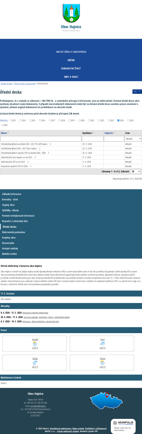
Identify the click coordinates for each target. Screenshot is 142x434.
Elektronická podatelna (13, 232)
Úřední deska (9, 226)
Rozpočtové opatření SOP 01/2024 (16, 166)
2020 (82, 120)
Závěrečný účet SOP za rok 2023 (15, 161)
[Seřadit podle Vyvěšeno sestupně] (93, 133)
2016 (43, 120)
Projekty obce (9, 237)
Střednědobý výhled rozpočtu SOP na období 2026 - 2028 (25, 152)
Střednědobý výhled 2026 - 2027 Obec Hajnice (21, 148)
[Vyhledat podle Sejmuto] (114, 138)
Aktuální (128, 144)
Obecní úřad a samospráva (71, 51)
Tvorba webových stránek (68, 431)
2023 (112, 120)
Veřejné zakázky (10, 248)
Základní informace (11, 194)
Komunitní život (71, 68)
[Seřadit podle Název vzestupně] (8, 132)
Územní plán (8, 243)
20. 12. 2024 (87, 144)
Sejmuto (109, 133)
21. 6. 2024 (87, 157)
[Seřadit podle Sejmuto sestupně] (114, 133)
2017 (53, 120)
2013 (14, 120)
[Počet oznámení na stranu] (135, 171)
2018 (63, 120)
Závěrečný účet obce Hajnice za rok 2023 (19, 157)
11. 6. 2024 (87, 161)
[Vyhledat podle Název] (41, 138)
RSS (137, 91)
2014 (24, 120)
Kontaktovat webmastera (60, 428)
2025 (132, 120)
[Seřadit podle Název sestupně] (8, 133)
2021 (92, 120)
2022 (102, 120)
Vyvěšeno (87, 133)
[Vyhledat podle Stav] (133, 138)
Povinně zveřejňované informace (18, 215)
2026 (5, 125)
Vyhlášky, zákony (10, 210)
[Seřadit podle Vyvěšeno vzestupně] (93, 132)
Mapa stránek (78, 428)
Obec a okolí (71, 76)
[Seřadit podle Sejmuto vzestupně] (114, 132)
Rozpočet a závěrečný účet (15, 221)
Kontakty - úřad (10, 199)
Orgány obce (8, 204)
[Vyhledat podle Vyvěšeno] (92, 138)
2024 (122, 120)
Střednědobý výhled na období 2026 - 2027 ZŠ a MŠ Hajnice (26, 144)
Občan (71, 60)
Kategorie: (4, 120)
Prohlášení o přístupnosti (95, 428)
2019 (73, 120)
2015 (33, 120)
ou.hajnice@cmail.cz (38, 405)
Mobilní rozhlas (9, 253)
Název (4, 133)
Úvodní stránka (6, 83)
